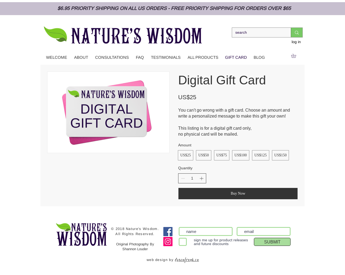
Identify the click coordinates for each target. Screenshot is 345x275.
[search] (257, 32)
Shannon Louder (135, 249)
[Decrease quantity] (183, 178)
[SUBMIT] (272, 242)
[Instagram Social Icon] (167, 241)
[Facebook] (167, 231)
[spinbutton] (192, 178)
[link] (295, 56)
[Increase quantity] (201, 178)
